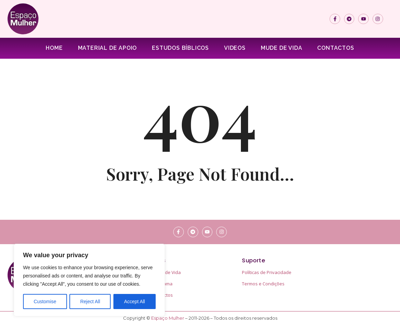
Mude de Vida (281, 48)
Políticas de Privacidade (266, 272)
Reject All (90, 301)
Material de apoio (107, 48)
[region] (89, 280)
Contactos (335, 48)
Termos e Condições (263, 284)
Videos (235, 48)
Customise (45, 301)
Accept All (134, 301)
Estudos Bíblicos (180, 48)
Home (54, 48)
